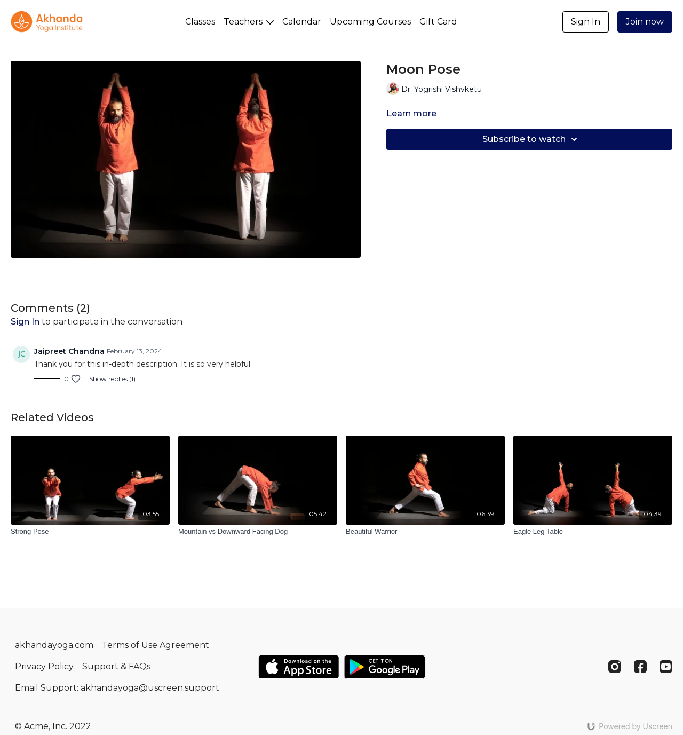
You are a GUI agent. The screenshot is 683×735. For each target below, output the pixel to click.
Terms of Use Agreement (155, 645)
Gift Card (438, 22)
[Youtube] (666, 666)
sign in (25, 322)
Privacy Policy (44, 666)
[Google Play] (385, 667)
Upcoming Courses (370, 22)
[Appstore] (298, 667)
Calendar (301, 22)
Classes (200, 22)
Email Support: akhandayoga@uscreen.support (117, 688)
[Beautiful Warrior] (425, 531)
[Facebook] (640, 666)
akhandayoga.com (54, 645)
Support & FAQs (116, 666)
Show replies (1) (112, 379)
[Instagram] (614, 666)
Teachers (249, 22)
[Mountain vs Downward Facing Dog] (257, 531)
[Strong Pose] (90, 531)
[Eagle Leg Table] (592, 531)
